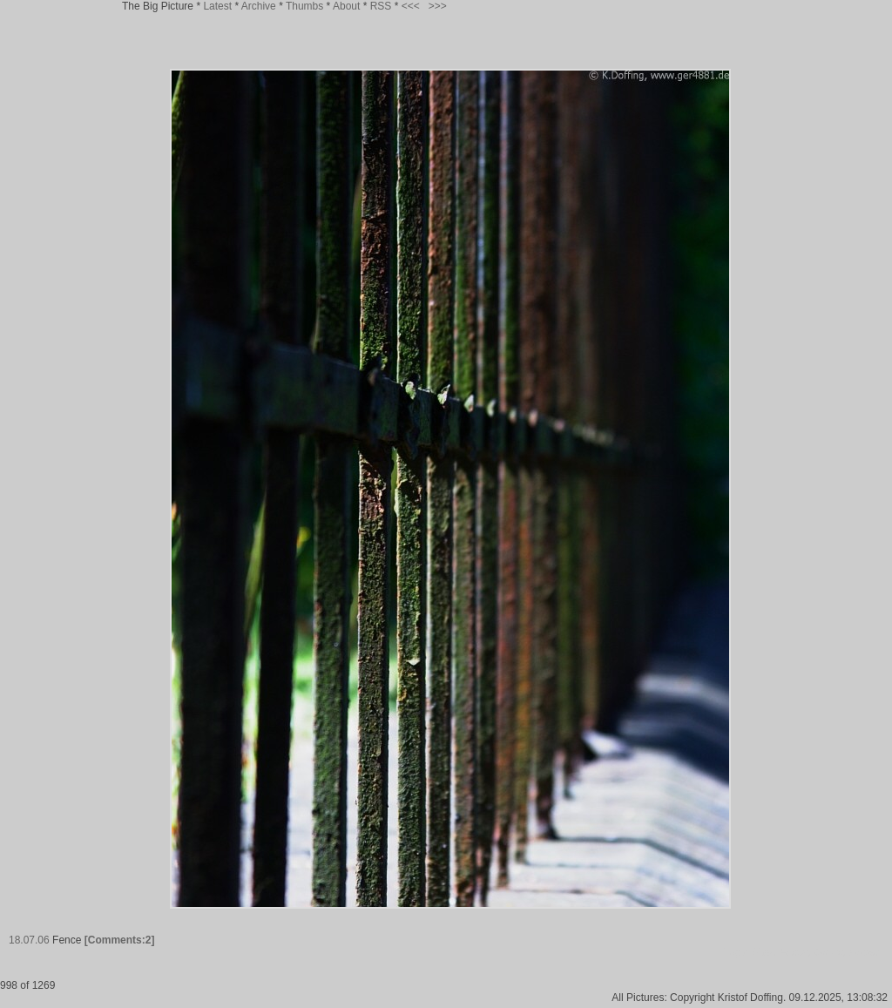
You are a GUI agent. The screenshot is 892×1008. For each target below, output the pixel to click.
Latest (217, 6)
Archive (258, 6)
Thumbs (304, 6)
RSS (381, 6)
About (346, 6)
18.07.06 (29, 940)
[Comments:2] (119, 940)
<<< (411, 6)
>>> (438, 6)
